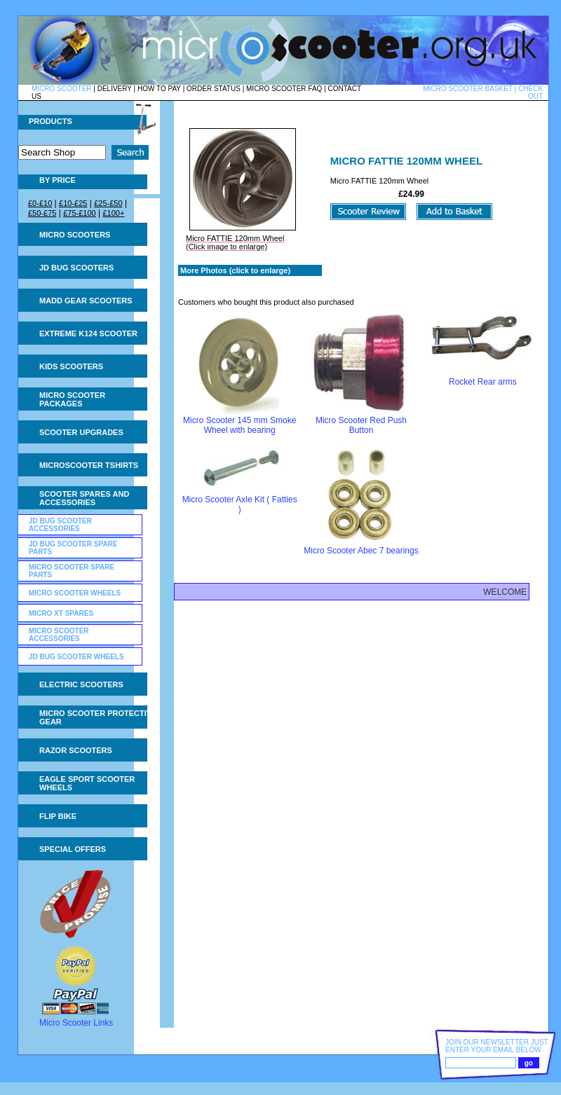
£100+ (113, 213)
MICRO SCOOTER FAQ (284, 88)
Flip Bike (57, 816)
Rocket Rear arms (483, 382)
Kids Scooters (71, 366)
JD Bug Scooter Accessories (60, 524)
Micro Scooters (74, 234)
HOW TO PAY (159, 88)
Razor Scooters (75, 750)
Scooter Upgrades (81, 432)
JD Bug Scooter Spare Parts (73, 548)
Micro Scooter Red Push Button (361, 425)
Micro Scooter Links (76, 1023)
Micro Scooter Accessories (59, 634)
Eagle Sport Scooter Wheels (87, 783)
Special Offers (72, 849)
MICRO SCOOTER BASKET (468, 88)
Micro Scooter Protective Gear (97, 717)
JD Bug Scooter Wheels (76, 657)
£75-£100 (79, 213)
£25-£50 (108, 203)
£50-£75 (42, 213)
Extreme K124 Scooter (88, 333)
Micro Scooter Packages (72, 399)
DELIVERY (114, 88)
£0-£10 (40, 203)
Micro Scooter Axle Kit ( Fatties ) (239, 504)
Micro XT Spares (61, 613)
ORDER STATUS (214, 88)
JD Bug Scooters (76, 267)
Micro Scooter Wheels (75, 593)
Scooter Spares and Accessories (84, 498)
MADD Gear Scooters (86, 300)
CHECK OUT (530, 92)
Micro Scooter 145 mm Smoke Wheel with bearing (239, 425)
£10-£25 (73, 203)
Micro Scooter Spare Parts (71, 571)
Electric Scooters (81, 684)
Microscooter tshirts (88, 465)
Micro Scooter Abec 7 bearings (361, 551)
